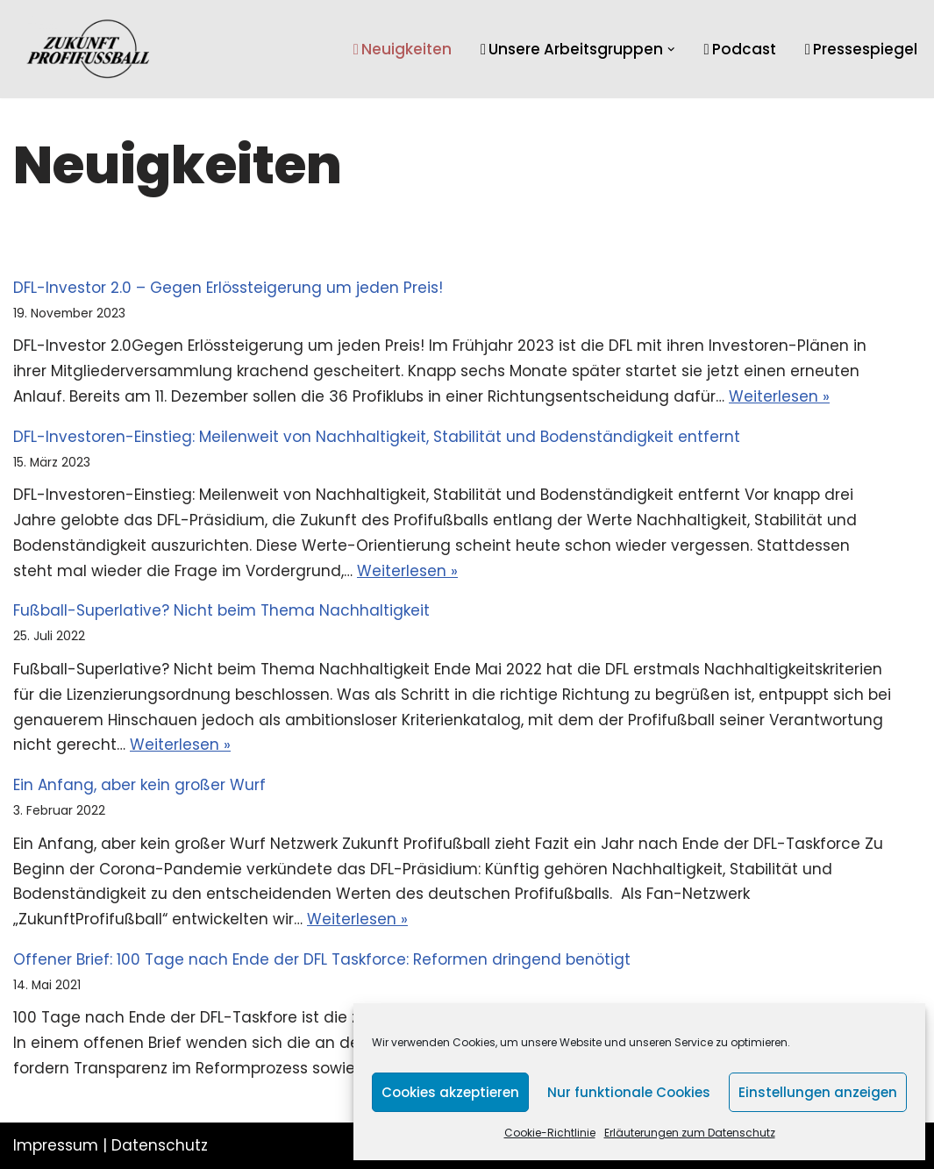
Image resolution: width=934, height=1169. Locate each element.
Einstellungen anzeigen (817, 1092)
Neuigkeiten (402, 49)
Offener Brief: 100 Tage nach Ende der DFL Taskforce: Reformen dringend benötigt (322, 959)
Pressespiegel (861, 49)
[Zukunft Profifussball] (88, 49)
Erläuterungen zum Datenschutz (689, 1132)
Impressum (55, 1145)
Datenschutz (159, 1145)
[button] (671, 49)
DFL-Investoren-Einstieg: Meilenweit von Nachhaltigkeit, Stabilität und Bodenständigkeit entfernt (376, 436)
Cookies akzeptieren (450, 1092)
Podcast (740, 49)
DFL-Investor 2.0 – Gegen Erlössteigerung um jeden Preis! (228, 287)
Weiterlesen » (779, 396)
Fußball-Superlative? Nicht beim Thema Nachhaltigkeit (221, 610)
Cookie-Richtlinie (549, 1132)
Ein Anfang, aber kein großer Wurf (139, 784)
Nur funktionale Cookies (628, 1092)
